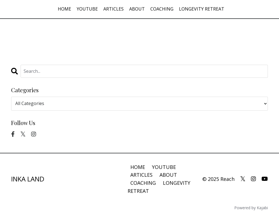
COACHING (161, 9)
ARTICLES (113, 9)
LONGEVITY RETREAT (201, 9)
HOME (64, 9)
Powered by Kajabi (251, 207)
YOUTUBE (87, 9)
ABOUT (137, 9)
